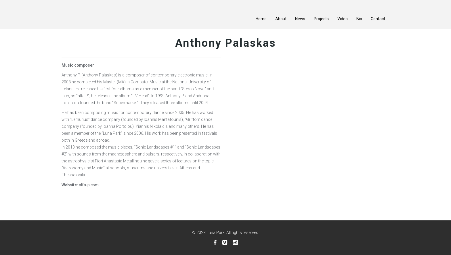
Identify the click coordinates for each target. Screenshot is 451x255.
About (280, 18)
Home (261, 18)
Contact (378, 18)
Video (342, 18)
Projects (321, 18)
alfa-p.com (89, 185)
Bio (359, 18)
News (300, 18)
